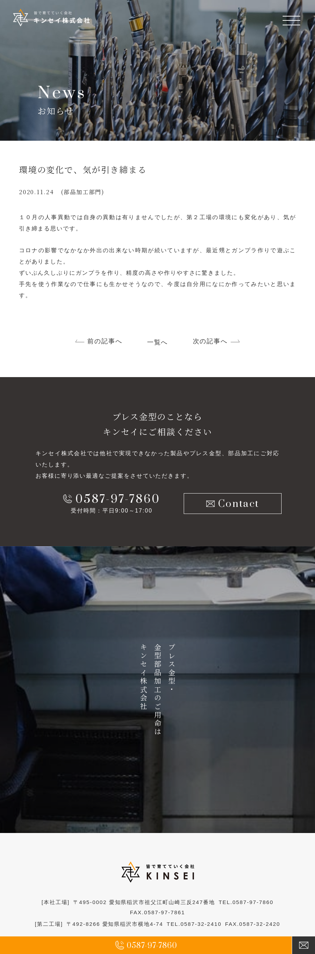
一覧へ (157, 342)
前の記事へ (104, 341)
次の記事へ (210, 341)
